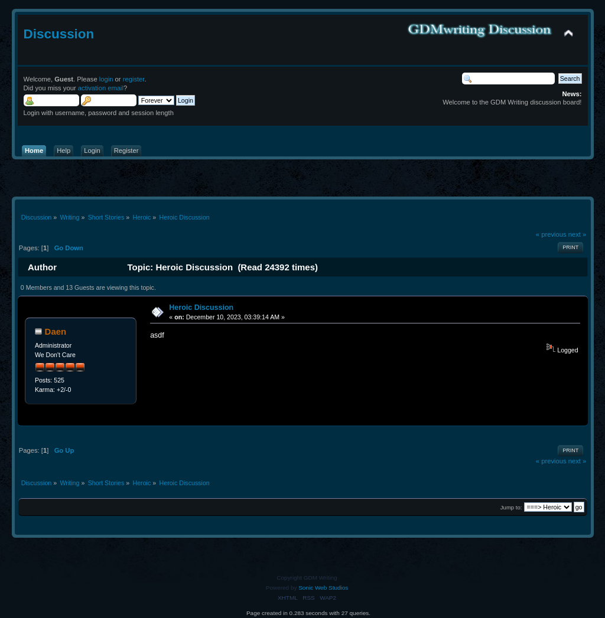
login (106, 79)
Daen (56, 331)
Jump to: (511, 507)
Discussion (59, 34)
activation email (100, 87)
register (134, 79)
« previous (551, 234)
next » (577, 234)
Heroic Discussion (201, 307)
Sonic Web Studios (323, 587)
